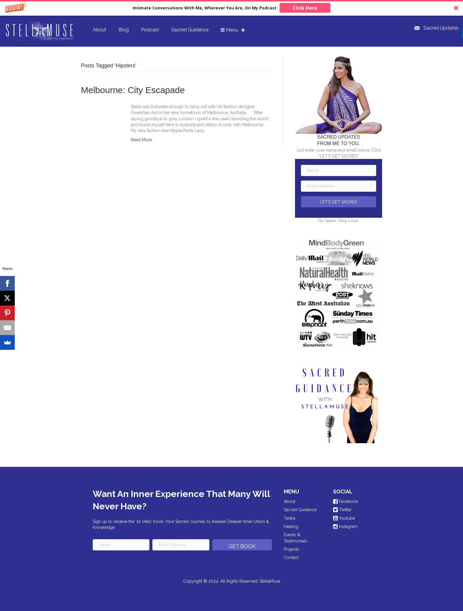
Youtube (344, 518)
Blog (123, 29)
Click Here (305, 8)
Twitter (342, 509)
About (99, 29)
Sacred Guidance (189, 29)
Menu (229, 30)
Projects (291, 549)
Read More (141, 139)
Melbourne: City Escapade (133, 90)
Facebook (345, 501)
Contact (291, 557)
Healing (291, 526)
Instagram (345, 526)
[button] (231, 8)
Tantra (289, 518)
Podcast (150, 29)
